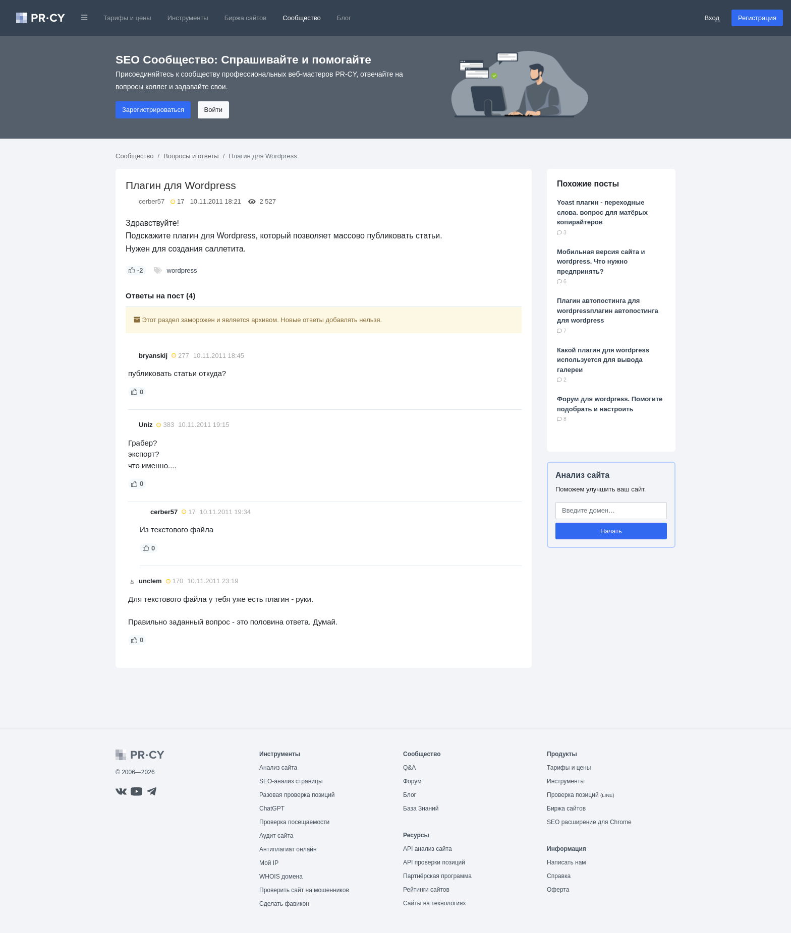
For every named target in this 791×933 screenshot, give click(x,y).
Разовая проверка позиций (296, 794)
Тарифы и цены (127, 18)
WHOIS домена (281, 876)
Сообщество (301, 18)
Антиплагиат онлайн (288, 849)
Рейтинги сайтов (426, 889)
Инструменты (187, 18)
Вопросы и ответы (190, 156)
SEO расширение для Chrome (589, 822)
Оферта (558, 889)
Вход (712, 18)
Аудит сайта (276, 835)
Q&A (409, 767)
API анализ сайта (427, 848)
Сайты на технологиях (434, 903)
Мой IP (268, 862)
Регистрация (757, 18)
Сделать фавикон (284, 903)
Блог (344, 18)
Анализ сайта (582, 475)
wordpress (182, 270)
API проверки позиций (434, 862)
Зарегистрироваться (153, 109)
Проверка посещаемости (294, 822)
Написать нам (566, 862)
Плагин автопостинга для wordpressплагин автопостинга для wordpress (607, 310)
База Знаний (421, 808)
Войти (213, 109)
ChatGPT (272, 808)
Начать (611, 531)
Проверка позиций (580, 794)
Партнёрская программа (437, 876)
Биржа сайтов (245, 18)
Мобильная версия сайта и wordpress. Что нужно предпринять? (601, 261)
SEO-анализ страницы (291, 781)
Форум (412, 781)
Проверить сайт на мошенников (304, 890)
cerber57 (151, 201)
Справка (559, 876)
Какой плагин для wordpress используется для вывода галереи (603, 360)
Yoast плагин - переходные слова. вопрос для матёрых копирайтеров (602, 212)
